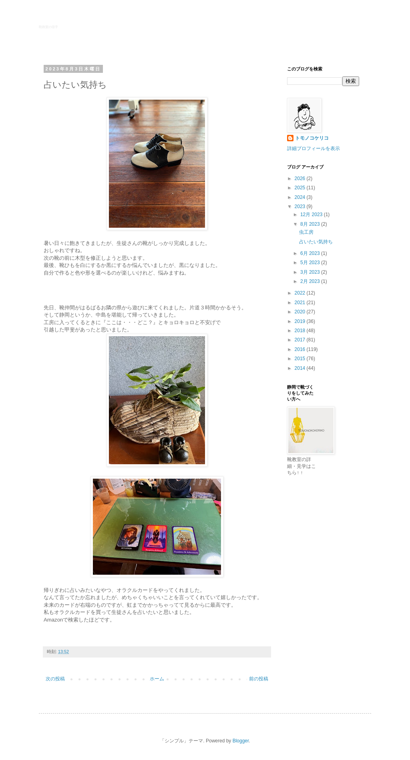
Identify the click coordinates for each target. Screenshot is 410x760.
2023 (301, 206)
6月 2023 (310, 253)
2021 (301, 302)
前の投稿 (258, 679)
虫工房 (306, 232)
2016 (301, 349)
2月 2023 (310, 281)
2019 (301, 321)
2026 (301, 178)
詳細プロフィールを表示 (313, 148)
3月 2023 (310, 272)
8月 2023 (310, 224)
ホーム (157, 679)
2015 (301, 358)
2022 (301, 293)
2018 (301, 330)
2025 (301, 188)
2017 (301, 340)
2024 (301, 197)
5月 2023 (310, 262)
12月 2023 (312, 214)
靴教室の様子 (48, 27)
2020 (301, 312)
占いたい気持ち (316, 242)
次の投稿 (55, 679)
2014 (301, 368)
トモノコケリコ (312, 138)
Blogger (241, 741)
